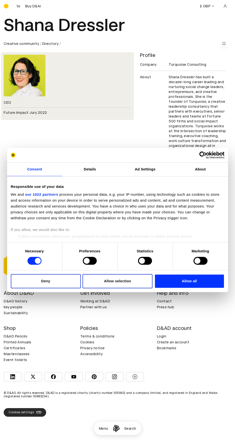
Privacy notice (92, 348)
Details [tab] (90, 169)
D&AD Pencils (15, 336)
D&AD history (15, 301)
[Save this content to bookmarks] (224, 43)
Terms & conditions (97, 336)
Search (130, 428)
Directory (50, 44)
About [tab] (200, 169)
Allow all (189, 281)
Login (161, 336)
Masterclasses (17, 354)
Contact (164, 301)
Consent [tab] (34, 169)
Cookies (87, 342)
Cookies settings (25, 412)
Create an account (173, 342)
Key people (13, 307)
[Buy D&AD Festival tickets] (28, 6)
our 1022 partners (41, 194)
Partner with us (93, 307)
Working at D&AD (95, 301)
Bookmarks (167, 348)
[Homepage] (116, 428)
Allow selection (117, 281)
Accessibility (91, 354)
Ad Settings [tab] (145, 169)
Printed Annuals (17, 342)
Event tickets (15, 360)
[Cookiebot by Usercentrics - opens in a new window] (202, 155)
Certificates (14, 348)
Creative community (21, 44)
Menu (103, 428)
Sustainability (16, 313)
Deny (45, 281)
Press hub (165, 307)
